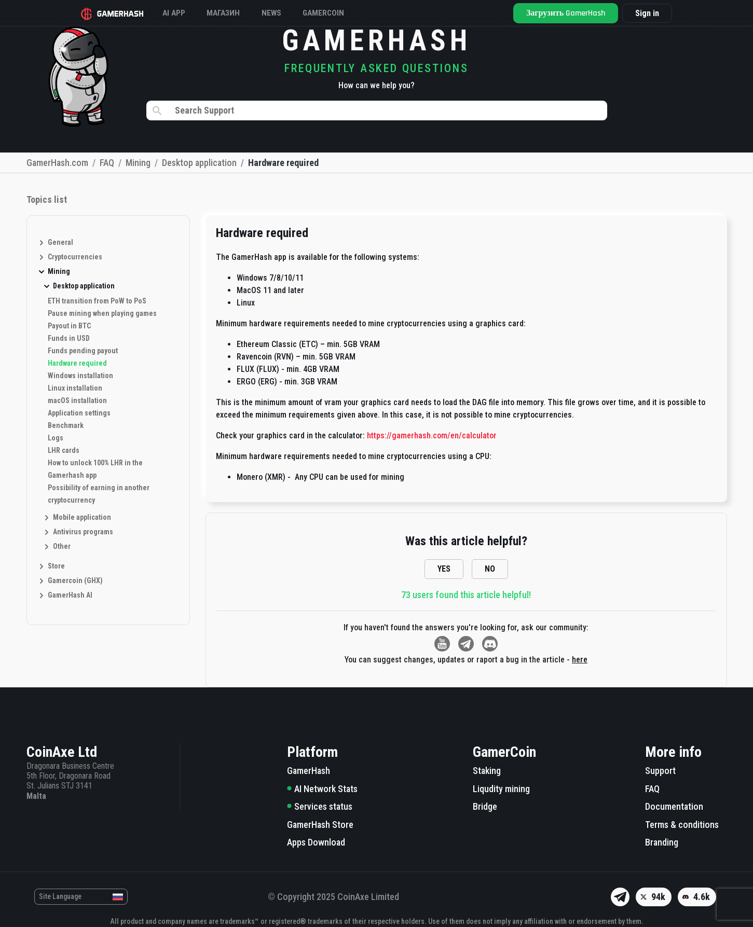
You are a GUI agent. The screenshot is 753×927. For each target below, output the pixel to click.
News (287, 13)
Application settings (79, 413)
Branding (661, 842)
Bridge (485, 806)
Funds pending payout (83, 351)
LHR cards (63, 450)
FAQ (652, 788)
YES (443, 569)
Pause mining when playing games (102, 313)
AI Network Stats (322, 788)
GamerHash (308, 770)
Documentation (674, 806)
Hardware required (77, 363)
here (579, 660)
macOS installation (77, 400)
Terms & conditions (682, 824)
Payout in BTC (69, 326)
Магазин (234, 13)
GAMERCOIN (343, 13)
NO (490, 569)
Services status (319, 806)
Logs (55, 438)
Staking (487, 770)
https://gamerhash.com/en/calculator (432, 435)
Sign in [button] (643, 13)
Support (660, 770)
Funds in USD (69, 338)
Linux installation (75, 388)
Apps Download (316, 842)
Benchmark (66, 425)
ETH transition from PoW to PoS (97, 301)
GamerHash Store (320, 824)
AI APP (181, 13)
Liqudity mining (501, 788)
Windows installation (80, 375)
